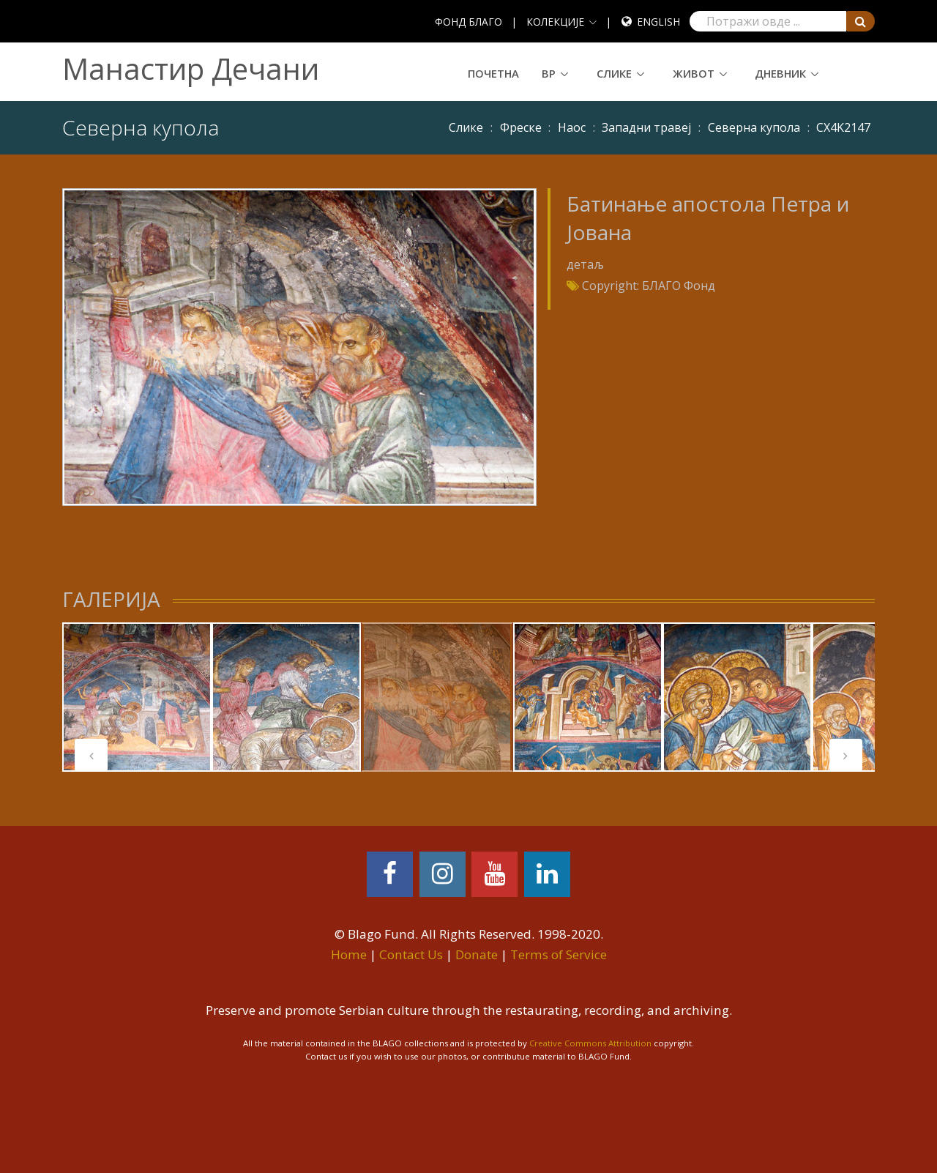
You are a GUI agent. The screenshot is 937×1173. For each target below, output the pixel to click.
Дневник (780, 73)
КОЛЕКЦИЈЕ (555, 22)
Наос (572, 127)
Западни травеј (646, 127)
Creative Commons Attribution (590, 1043)
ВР (549, 73)
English (658, 22)
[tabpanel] (137, 697)
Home (349, 954)
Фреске (521, 127)
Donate (476, 954)
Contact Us (411, 954)
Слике (614, 73)
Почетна (493, 73)
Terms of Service (558, 954)
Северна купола (754, 127)
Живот (693, 73)
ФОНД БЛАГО (468, 22)
